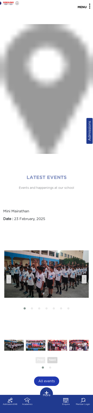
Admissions (89, 131)
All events (46, 381)
